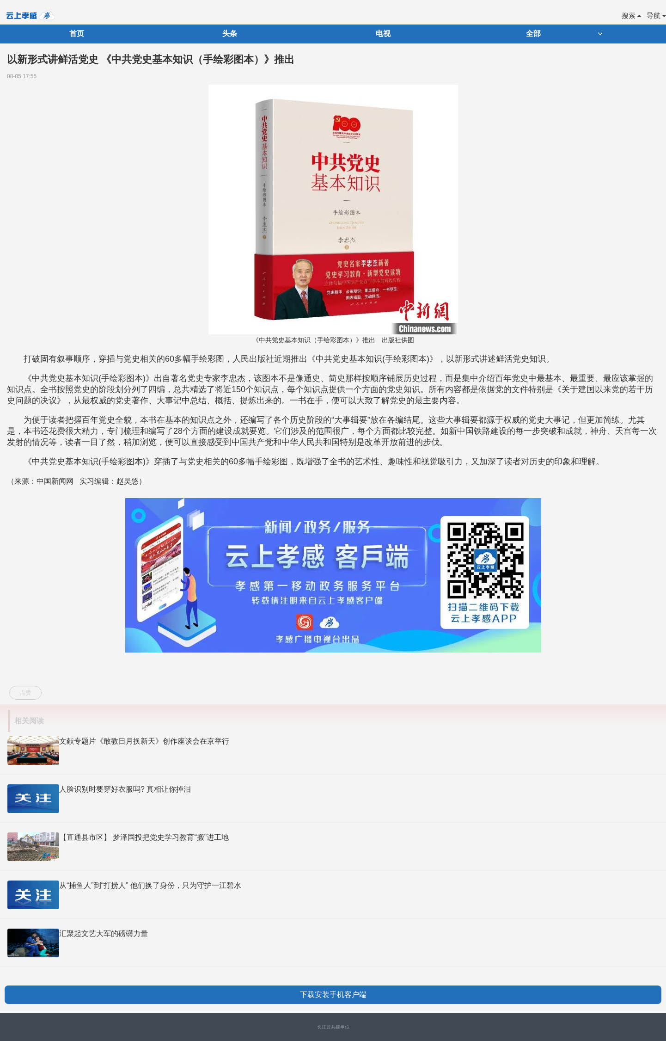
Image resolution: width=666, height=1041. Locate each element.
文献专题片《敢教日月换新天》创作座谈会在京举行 (144, 741)
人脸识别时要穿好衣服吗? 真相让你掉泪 (125, 789)
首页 (76, 33)
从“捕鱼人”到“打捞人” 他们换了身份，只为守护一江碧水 (150, 885)
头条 (229, 33)
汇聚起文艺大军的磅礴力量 (103, 933)
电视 (383, 33)
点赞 (25, 693)
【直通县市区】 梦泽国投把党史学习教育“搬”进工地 (144, 837)
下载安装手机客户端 (333, 994)
